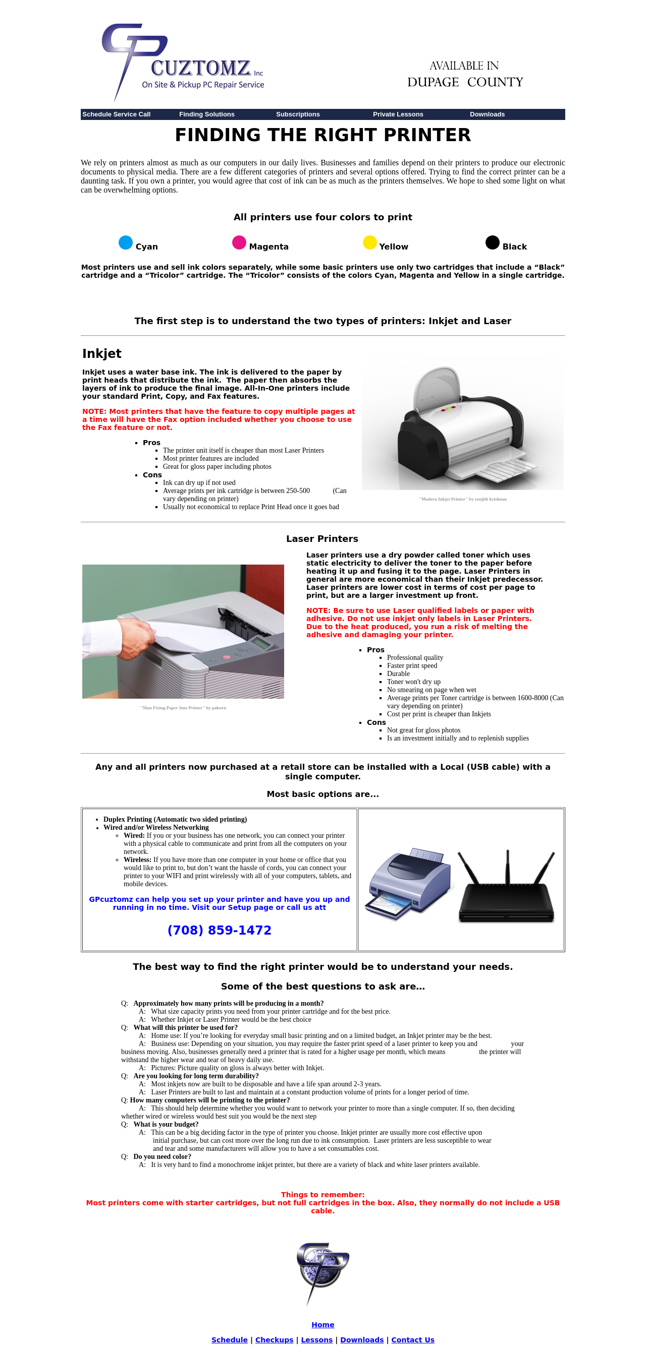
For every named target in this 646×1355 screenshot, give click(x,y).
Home (322, 1325)
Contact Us (413, 1340)
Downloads (487, 114)
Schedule (229, 1340)
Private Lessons (398, 114)
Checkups (274, 1340)
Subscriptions (298, 114)
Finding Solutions (207, 114)
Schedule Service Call (116, 114)
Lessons (317, 1340)
